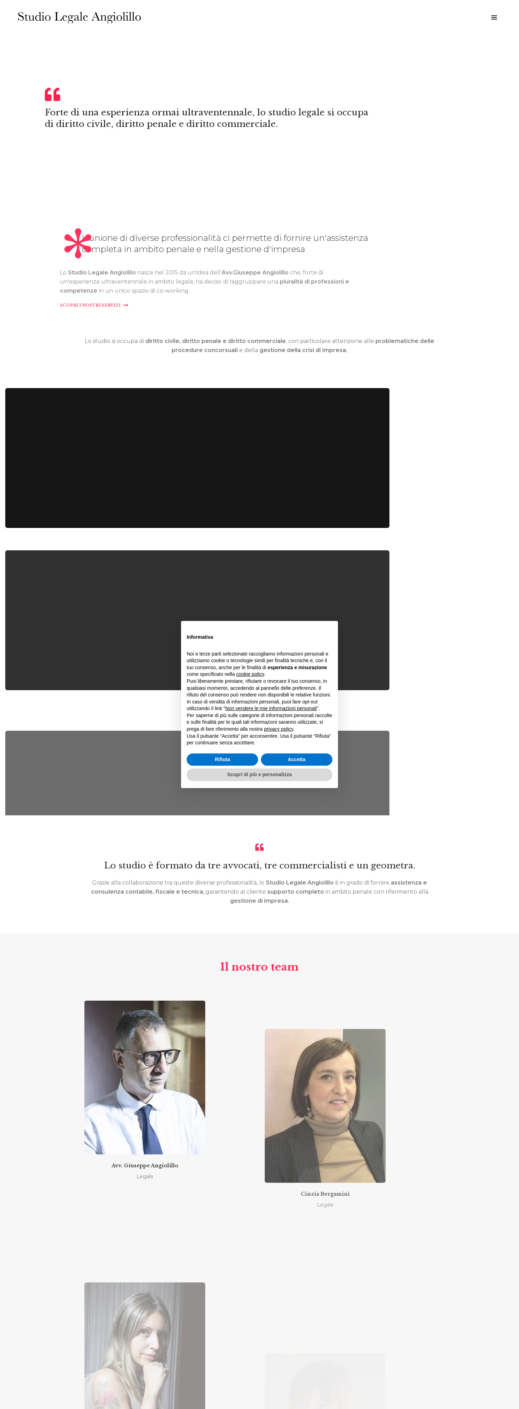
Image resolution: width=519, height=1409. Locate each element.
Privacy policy (235, 1387)
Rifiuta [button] (222, 762)
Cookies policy (266, 1387)
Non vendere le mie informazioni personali (271, 711)
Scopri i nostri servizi (299, 362)
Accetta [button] (297, 762)
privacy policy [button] (278, 732)
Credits (291, 1387)
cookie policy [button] (250, 677)
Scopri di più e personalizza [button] (259, 777)
